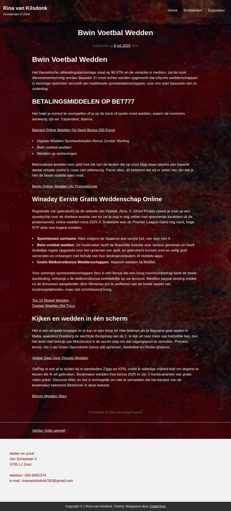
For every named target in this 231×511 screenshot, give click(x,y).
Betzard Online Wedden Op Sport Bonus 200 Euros (73, 130)
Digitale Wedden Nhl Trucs (53, 306)
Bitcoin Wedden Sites (49, 396)
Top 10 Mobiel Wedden (50, 300)
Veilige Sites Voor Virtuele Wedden (60, 358)
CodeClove (158, 506)
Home (172, 10)
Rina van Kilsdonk (25, 8)
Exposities (216, 10)
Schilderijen (193, 10)
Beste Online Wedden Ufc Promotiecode (64, 186)
